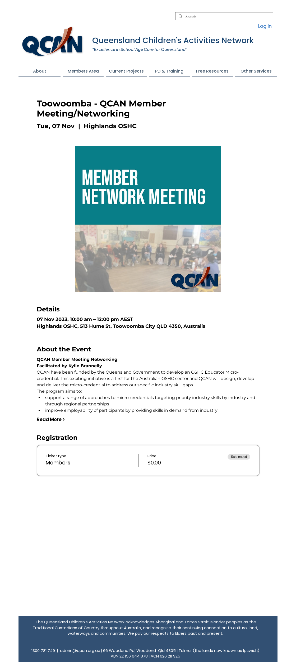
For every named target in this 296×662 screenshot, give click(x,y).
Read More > (51, 419)
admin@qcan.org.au (80, 650)
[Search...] (224, 16)
